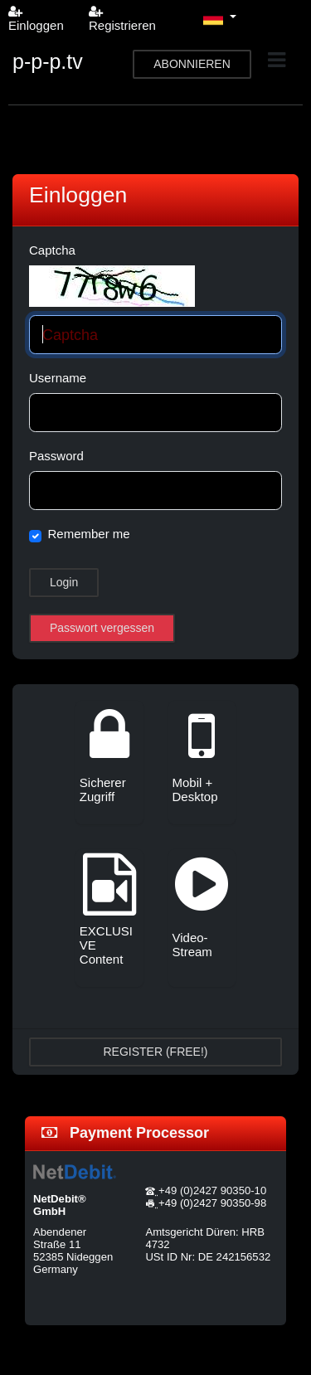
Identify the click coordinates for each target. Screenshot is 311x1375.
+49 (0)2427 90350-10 (212, 1190)
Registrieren (122, 18)
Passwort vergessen (102, 627)
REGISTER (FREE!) (155, 1051)
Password (56, 456)
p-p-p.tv (47, 61)
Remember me (89, 534)
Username (57, 378)
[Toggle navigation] (277, 60)
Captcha (52, 250)
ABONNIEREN (192, 63)
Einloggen (36, 18)
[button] (220, 18)
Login (64, 582)
